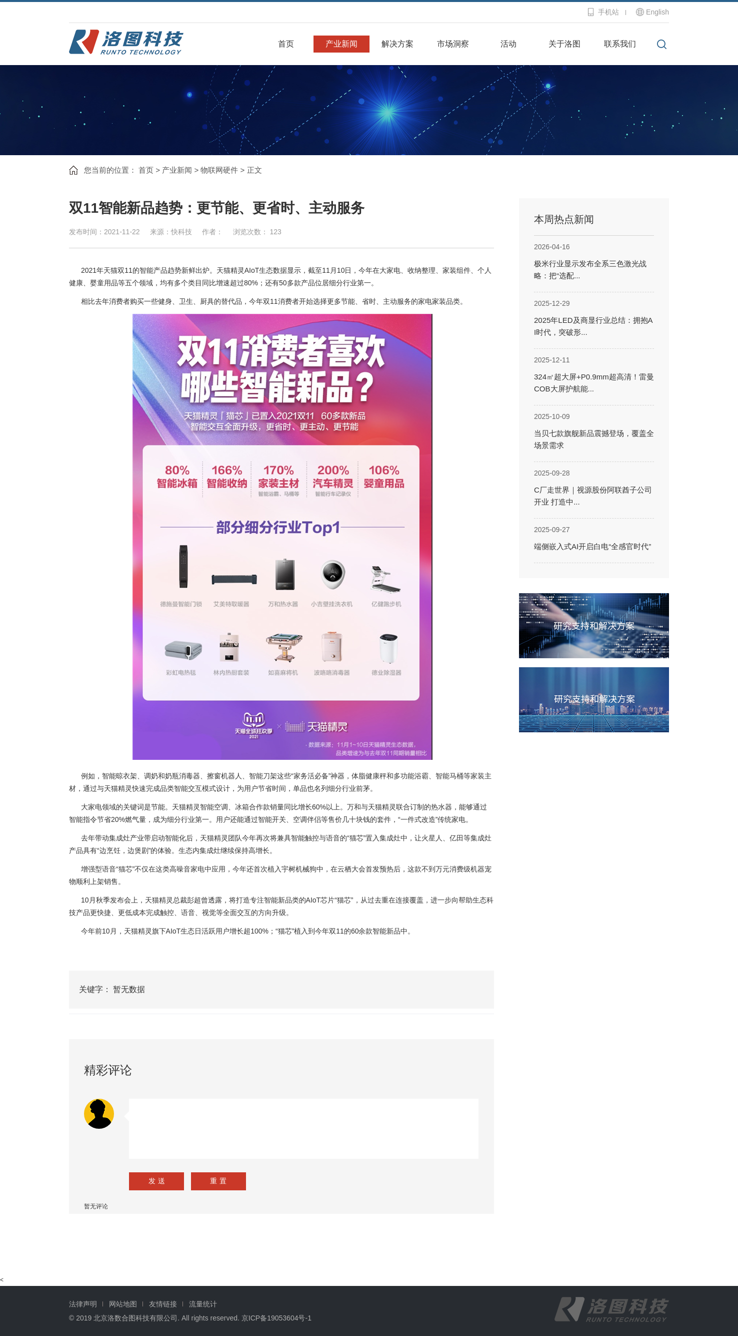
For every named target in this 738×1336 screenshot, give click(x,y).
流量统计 (203, 1304)
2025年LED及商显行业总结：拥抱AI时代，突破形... (593, 326)
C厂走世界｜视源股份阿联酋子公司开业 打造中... (593, 496)
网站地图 (123, 1304)
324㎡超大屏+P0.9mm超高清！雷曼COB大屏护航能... (594, 382)
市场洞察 (453, 44)
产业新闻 (342, 44)
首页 (286, 44)
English (657, 12)
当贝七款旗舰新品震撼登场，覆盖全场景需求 (594, 439)
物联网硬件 (219, 170)
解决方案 (398, 44)
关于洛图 (564, 44)
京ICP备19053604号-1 (277, 1318)
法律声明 (83, 1304)
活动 (508, 44)
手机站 (608, 12)
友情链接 (163, 1304)
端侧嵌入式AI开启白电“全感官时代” (592, 546)
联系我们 (620, 44)
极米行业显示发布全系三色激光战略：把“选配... (590, 269)
